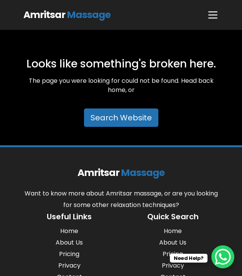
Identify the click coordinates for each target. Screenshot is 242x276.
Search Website (121, 117)
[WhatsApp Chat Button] (222, 256)
